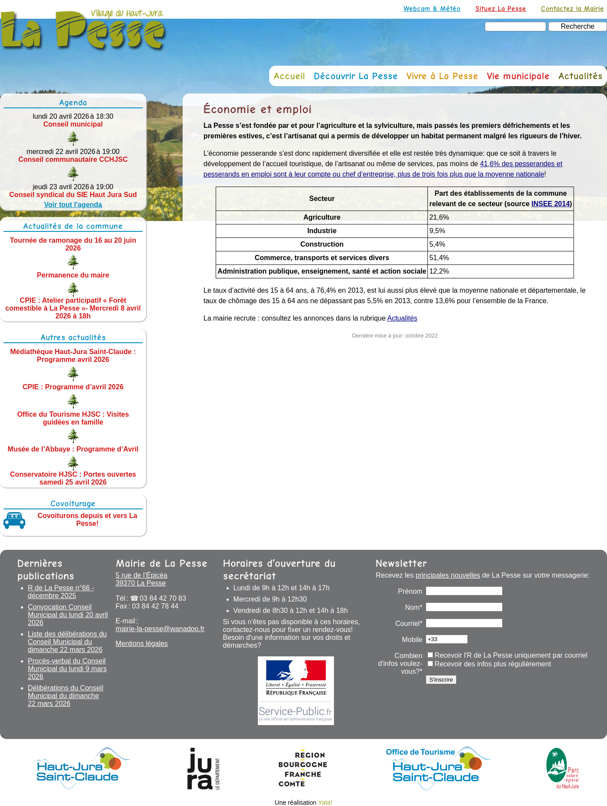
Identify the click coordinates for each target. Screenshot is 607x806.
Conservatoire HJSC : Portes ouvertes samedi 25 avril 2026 (73, 478)
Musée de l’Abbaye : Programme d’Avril (73, 449)
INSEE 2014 (550, 203)
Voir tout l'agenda (73, 204)
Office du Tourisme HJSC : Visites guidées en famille (73, 417)
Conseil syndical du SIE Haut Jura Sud (73, 194)
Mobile (412, 639)
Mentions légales (142, 643)
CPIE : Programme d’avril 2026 (73, 387)
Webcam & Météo (432, 8)
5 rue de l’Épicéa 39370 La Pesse (141, 579)
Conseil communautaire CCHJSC (73, 159)
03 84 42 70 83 (163, 598)
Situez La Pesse (500, 8)
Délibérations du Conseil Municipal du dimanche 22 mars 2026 (65, 695)
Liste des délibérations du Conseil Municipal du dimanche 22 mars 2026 (67, 641)
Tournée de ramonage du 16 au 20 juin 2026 (73, 243)
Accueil (289, 76)
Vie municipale (518, 76)
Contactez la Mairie (572, 8)
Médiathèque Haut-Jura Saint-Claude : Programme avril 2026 (73, 355)
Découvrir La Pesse (356, 76)
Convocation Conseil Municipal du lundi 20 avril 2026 (68, 614)
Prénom (410, 591)
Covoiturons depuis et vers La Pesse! (87, 519)
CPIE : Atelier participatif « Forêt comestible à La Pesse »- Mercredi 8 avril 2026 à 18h (72, 308)
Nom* (413, 607)
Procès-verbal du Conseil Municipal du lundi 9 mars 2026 (67, 668)
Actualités (580, 76)
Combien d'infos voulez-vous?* (400, 663)
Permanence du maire (73, 275)
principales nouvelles (448, 575)
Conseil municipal (73, 124)
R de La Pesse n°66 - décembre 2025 (61, 591)
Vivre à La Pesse (442, 76)
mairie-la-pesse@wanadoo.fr (160, 628)
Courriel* (408, 623)
